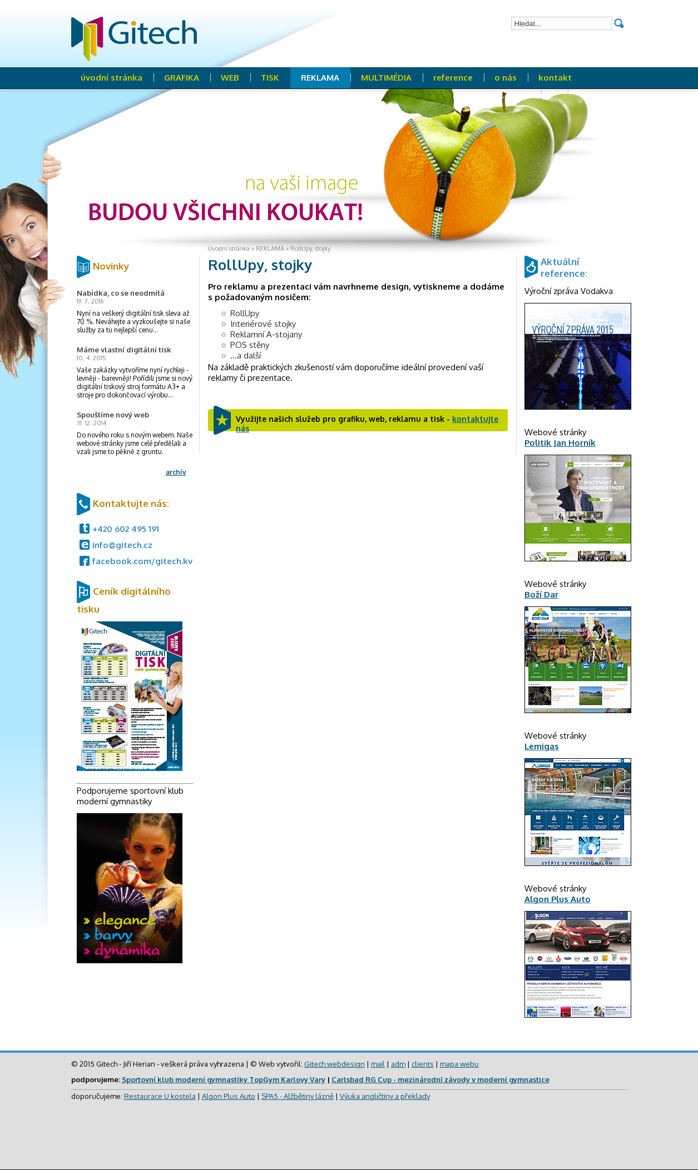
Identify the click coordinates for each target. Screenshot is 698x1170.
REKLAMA (320, 77)
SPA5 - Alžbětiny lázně (297, 1096)
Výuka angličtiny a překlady (385, 1096)
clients (423, 1063)
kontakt (555, 77)
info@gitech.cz (122, 545)
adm (398, 1063)
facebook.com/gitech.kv (142, 561)
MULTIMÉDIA (386, 77)
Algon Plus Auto (228, 1096)
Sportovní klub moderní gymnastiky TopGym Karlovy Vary (223, 1079)
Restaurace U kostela (160, 1096)
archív (176, 472)
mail (378, 1063)
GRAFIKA (181, 77)
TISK (270, 77)
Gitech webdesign (334, 1063)
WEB (230, 77)
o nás (505, 77)
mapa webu (459, 1063)
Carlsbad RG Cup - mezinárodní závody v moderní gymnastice (440, 1079)
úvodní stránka (111, 77)
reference (453, 77)
